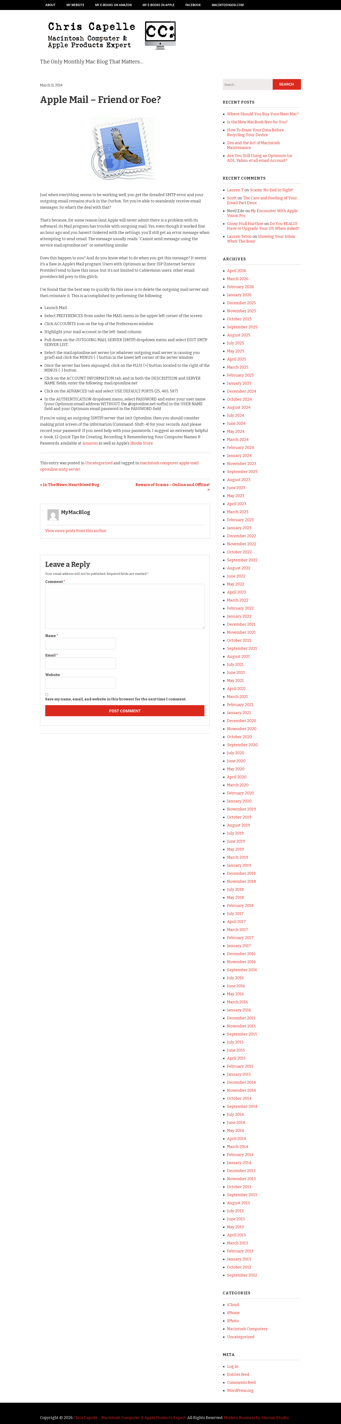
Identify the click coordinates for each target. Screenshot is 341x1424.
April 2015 (236, 1058)
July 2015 (235, 1042)
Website (52, 675)
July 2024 (235, 415)
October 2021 (239, 640)
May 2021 (235, 680)
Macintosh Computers (247, 1328)
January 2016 (239, 1010)
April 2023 (236, 503)
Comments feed (241, 1382)
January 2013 (239, 1259)
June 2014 (236, 1122)
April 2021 (236, 688)
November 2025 (241, 311)
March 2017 (237, 929)
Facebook (193, 5)
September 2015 (242, 1034)
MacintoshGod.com (228, 5)
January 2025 (239, 383)
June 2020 (236, 761)
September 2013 (242, 1194)
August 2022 (238, 568)
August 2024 (239, 407)
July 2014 (235, 1114)
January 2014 (239, 1162)
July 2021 (235, 664)
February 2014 (240, 1154)
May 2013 (235, 1227)
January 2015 (239, 1074)
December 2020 (241, 720)
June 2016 (236, 986)
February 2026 (240, 286)
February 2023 (240, 520)
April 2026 (236, 270)
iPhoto (233, 1320)
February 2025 (240, 375)
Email (51, 655)
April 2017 (236, 921)
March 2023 (237, 511)
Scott (232, 198)
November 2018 (241, 881)
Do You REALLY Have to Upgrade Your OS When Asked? (263, 226)
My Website (75, 5)
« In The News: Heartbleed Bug (69, 484)
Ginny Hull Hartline (245, 223)
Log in (232, 1366)
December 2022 (241, 536)
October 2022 (239, 552)
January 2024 (239, 455)
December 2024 (241, 391)
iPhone (233, 1312)
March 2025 (237, 367)
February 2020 (240, 793)
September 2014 (242, 1106)
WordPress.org (240, 1390)
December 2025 (241, 303)
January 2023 (239, 528)
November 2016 (241, 961)
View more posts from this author (75, 530)
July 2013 (235, 1211)
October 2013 (239, 1186)
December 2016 (241, 953)
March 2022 (237, 600)
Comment (55, 582)
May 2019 (235, 849)
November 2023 (241, 463)
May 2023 (235, 495)
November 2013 (241, 1178)
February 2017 (240, 937)
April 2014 (236, 1138)
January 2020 (239, 801)
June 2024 (236, 423)
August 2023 (238, 479)
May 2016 (235, 994)
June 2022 (236, 576)
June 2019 (236, 841)
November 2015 (241, 1026)
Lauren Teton (239, 236)
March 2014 (237, 1146)
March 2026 (237, 278)
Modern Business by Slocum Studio (256, 1417)
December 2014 (241, 1082)
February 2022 (240, 608)
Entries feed (238, 1374)
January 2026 (239, 295)
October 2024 (239, 399)
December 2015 (241, 1018)
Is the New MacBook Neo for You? (257, 122)
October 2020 (239, 736)
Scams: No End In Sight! (271, 190)
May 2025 (235, 351)
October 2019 (239, 817)
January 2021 (239, 712)
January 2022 (239, 616)
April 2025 (236, 359)
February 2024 (240, 447)
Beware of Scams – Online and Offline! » (172, 487)
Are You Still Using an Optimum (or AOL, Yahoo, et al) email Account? (259, 158)
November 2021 (241, 632)
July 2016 (235, 978)
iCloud (233, 1304)
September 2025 (242, 327)
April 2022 (236, 592)
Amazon (90, 443)
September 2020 (242, 745)
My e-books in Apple (158, 5)
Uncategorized (99, 463)
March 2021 (237, 696)
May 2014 (235, 1130)
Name (51, 636)
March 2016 (237, 1002)
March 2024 (238, 439)
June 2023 (236, 487)
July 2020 (235, 753)
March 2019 (237, 857)
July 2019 (235, 833)
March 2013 (237, 1243)
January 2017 (239, 945)
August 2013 (238, 1203)
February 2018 (240, 905)
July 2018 (235, 889)
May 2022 (235, 584)
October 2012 (239, 1267)
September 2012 (242, 1275)
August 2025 (238, 335)
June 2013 (236, 1219)
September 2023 (242, 471)
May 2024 (235, 431)
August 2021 (238, 656)
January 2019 (239, 865)
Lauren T (235, 190)
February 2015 (240, 1066)
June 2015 (236, 1050)
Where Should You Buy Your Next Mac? (263, 114)
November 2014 (241, 1090)
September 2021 (242, 648)
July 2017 (235, 913)
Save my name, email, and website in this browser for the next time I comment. (115, 699)
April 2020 (236, 777)
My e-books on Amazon (113, 5)
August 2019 (238, 825)
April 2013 (236, 1235)
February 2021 (240, 704)
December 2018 (241, 873)
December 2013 (241, 1170)
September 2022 (242, 560)
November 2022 (241, 544)
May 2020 (235, 769)
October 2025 (239, 319)
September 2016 (242, 970)
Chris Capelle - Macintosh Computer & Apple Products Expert (130, 1417)
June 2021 (236, 672)
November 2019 (241, 809)
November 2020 (241, 728)
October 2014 (239, 1098)
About (50, 5)
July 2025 (235, 343)
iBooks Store (141, 443)
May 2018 (235, 897)
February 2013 (240, 1251)
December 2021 (241, 624)
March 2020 (238, 785)
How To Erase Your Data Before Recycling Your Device (255, 132)
